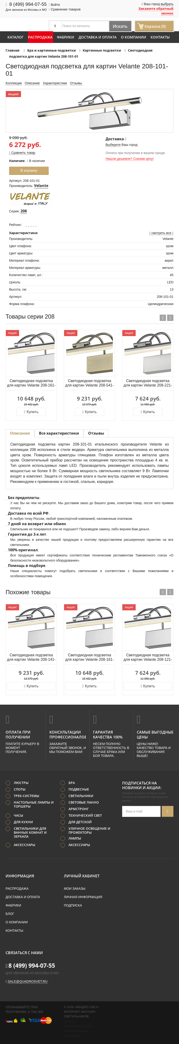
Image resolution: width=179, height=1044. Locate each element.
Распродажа (40, 37)
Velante (41, 185)
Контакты (160, 37)
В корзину (28, 170)
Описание (32, 83)
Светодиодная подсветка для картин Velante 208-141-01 (31, 657)
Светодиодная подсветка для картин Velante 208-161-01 (31, 383)
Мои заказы (74, 888)
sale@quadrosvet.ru (28, 981)
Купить (31, 412)
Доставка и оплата (98, 37)
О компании (133, 37)
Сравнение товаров (65, 9)
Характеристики (55, 83)
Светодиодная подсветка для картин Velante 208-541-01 (89, 383)
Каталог (15, 37)
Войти (54, 5)
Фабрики (65, 37)
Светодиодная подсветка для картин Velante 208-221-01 (148, 383)
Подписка (73, 905)
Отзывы (76, 83)
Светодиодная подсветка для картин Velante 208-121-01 (148, 657)
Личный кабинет (82, 875)
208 (24, 211)
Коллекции (14, 83)
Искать (118, 26)
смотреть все (161, 233)
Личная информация (83, 896)
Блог (10, 913)
